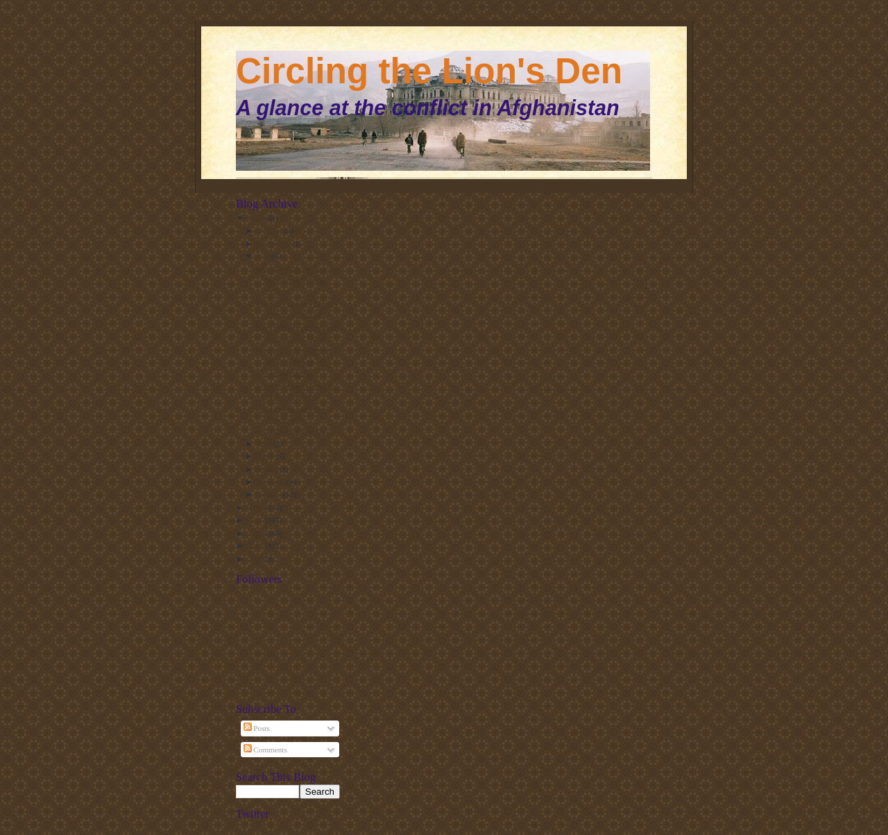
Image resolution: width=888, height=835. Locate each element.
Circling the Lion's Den (429, 71)
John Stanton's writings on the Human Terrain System (296, 279)
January (270, 494)
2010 (256, 533)
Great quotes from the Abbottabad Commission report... (293, 420)
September (275, 243)
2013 (256, 218)
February (272, 482)
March (268, 469)
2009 (256, 545)
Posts (257, 728)
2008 (256, 559)
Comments (265, 749)
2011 (256, 520)
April (266, 456)
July (264, 256)
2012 (256, 507)
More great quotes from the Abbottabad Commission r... (292, 361)
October (270, 230)
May (265, 443)
